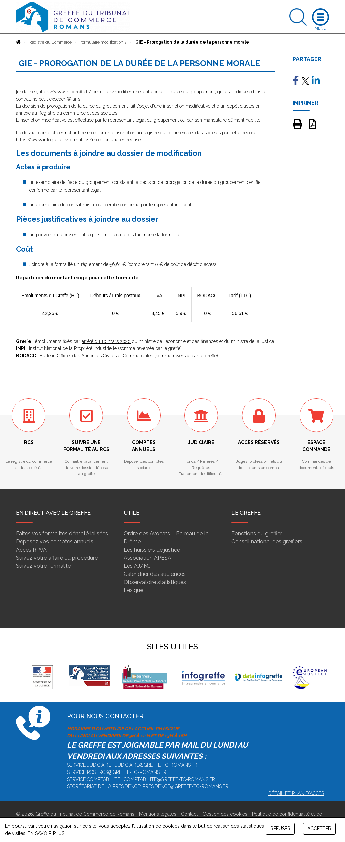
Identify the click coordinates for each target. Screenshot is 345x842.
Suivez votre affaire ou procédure (57, 558)
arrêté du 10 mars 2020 (106, 341)
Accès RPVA (31, 549)
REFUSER (280, 828)
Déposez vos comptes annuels (54, 541)
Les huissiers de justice (152, 549)
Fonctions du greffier (256, 533)
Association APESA (147, 558)
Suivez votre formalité (43, 566)
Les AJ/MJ (137, 566)
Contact (189, 814)
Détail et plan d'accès (296, 793)
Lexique (133, 590)
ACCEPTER (319, 828)
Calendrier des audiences (155, 574)
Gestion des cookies (224, 814)
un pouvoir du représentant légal (63, 234)
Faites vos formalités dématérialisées (62, 533)
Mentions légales (157, 814)
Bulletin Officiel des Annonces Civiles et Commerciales (96, 355)
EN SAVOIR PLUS (46, 833)
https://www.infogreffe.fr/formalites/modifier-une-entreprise (78, 139)
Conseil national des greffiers (266, 541)
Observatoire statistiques (155, 582)
